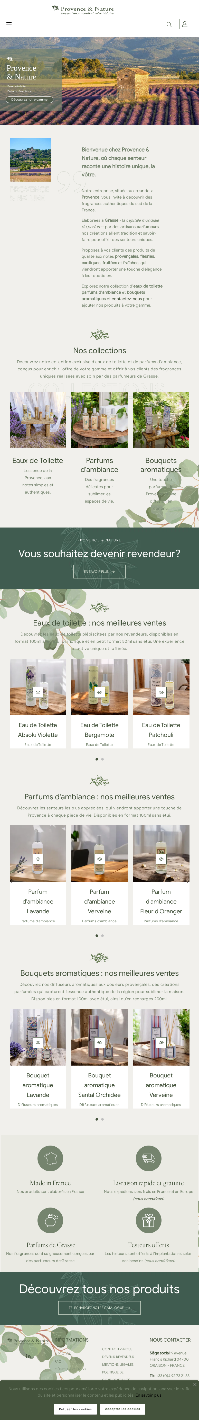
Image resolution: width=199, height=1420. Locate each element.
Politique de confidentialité (116, 1376)
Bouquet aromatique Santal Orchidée (99, 1085)
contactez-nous (127, 298)
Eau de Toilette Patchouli (161, 730)
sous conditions (149, 1198)
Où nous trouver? (70, 1369)
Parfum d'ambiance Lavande (38, 901)
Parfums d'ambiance (99, 465)
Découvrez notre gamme (29, 99)
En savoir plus (149, 1395)
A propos (63, 1354)
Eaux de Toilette (37, 460)
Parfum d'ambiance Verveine (99, 901)
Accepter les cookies (122, 1409)
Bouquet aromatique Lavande (38, 1085)
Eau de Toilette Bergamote (99, 730)
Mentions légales (118, 1364)
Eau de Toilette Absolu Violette (38, 730)
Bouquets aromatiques (161, 465)
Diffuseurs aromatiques (38, 1105)
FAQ (58, 1361)
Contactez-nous (117, 1349)
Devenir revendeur (118, 1357)
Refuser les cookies (75, 1409)
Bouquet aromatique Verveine (161, 1085)
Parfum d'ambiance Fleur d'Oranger (161, 901)
